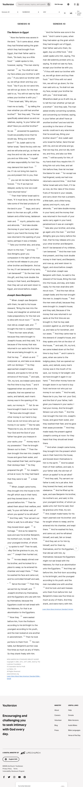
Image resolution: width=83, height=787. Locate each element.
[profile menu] (76, 4)
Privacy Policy (7, 768)
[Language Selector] (68, 4)
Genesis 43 (10, 12)
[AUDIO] (65, 13)
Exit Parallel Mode (78, 13)
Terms (15, 768)
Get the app (59, 4)
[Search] (31, 4)
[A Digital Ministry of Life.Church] (41, 751)
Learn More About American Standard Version (57, 609)
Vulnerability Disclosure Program (13, 771)
